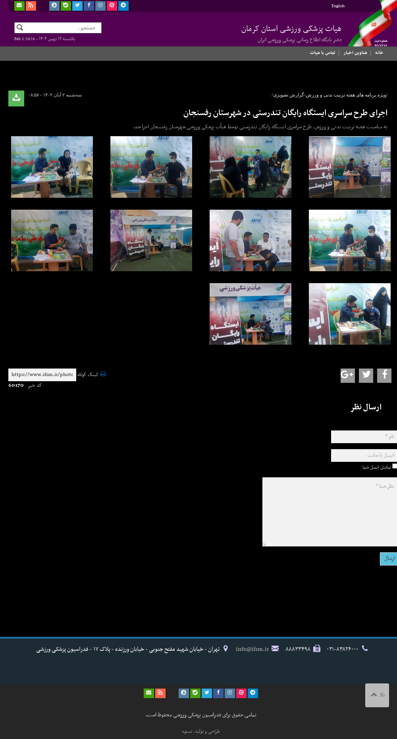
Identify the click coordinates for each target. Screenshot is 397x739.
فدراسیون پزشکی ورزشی (367, 30)
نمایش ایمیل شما (376, 467)
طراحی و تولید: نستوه (201, 731)
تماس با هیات (322, 53)
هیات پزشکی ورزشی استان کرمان (291, 33)
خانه (379, 53)
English (338, 6)
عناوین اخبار (355, 53)
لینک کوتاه (87, 375)
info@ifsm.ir (252, 649)
